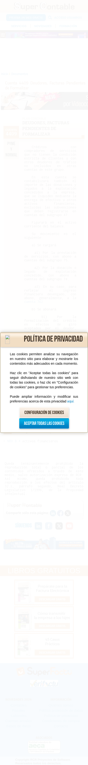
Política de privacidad (53, 339)
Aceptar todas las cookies (44, 423)
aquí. (70, 401)
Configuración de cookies (44, 412)
